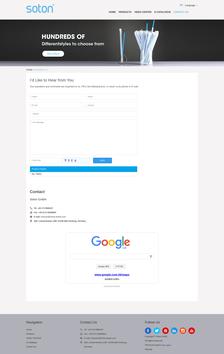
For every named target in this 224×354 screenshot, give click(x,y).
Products (125, 12)
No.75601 (37, 174)
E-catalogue (162, 12)
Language (190, 5)
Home (112, 12)
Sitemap (148, 349)
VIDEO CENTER (142, 12)
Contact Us (181, 12)
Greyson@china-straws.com (53, 217)
